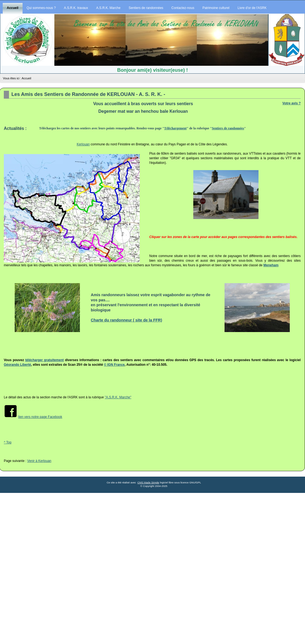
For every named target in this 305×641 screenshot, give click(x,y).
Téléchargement (175, 128)
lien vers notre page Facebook (40, 417)
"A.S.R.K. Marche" (118, 397)
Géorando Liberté (17, 365)
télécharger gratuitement (44, 360)
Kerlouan (83, 144)
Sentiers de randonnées (228, 128)
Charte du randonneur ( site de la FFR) (126, 320)
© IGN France (114, 365)
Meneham (270, 265)
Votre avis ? (291, 103)
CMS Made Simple (148, 482)
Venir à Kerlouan (39, 461)
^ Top (7, 442)
